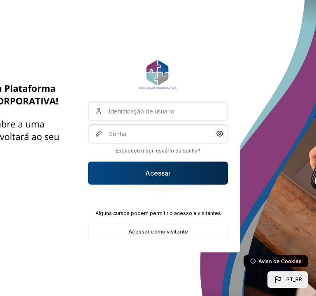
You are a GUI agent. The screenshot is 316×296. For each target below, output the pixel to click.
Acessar (158, 173)
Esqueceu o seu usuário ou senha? (158, 151)
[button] (287, 279)
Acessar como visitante (158, 231)
